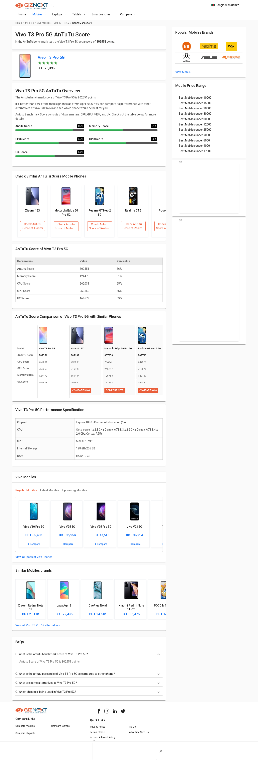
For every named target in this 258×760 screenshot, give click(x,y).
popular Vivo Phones (39, 559)
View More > (183, 74)
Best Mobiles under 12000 (195, 126)
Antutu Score (23, 128)
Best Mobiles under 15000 (195, 105)
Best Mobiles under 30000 (195, 116)
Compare (128, 16)
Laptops (59, 16)
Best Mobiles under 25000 (195, 132)
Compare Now (81, 392)
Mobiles (39, 16)
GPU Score (96, 141)
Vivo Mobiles (44, 25)
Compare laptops (60, 728)
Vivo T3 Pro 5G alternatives (43, 627)
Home (22, 16)
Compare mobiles (25, 728)
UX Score (21, 154)
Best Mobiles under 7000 (194, 137)
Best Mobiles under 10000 (195, 100)
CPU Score (22, 141)
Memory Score (99, 128)
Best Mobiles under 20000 (195, 110)
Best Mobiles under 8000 (194, 121)
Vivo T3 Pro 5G (61, 25)
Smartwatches (103, 16)
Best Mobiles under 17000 (195, 153)
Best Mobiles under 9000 (194, 148)
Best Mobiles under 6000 (194, 142)
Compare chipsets (25, 735)
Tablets (78, 16)
